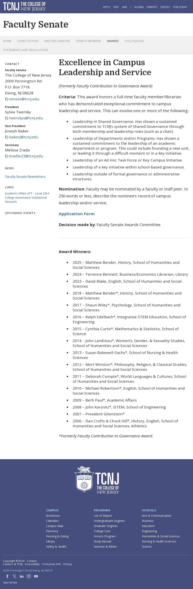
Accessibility (32, 564)
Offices (165, 7)
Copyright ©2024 (14, 561)
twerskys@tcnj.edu (26, 117)
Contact (32, 561)
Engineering (149, 531)
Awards (113, 41)
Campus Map (54, 526)
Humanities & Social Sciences (161, 536)
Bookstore (53, 515)
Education (148, 526)
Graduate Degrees (106, 526)
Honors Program (105, 536)
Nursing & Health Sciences (159, 541)
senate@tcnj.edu (24, 98)
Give (124, 7)
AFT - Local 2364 (38, 193)
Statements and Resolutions (25, 50)
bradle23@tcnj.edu (26, 156)
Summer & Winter (105, 546)
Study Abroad (102, 541)
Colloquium (134, 41)
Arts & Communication (156, 515)
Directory (52, 531)
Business (147, 521)
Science (147, 546)
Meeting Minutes (57, 41)
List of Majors (103, 515)
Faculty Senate (36, 24)
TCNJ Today (180, 7)
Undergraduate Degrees (109, 521)
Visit (116, 7)
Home (7, 41)
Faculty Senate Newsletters (25, 176)
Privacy (67, 564)
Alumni (139, 7)
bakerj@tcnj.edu (23, 137)
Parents (152, 7)
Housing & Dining (57, 536)
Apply (106, 7)
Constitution (27, 41)
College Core (102, 531)
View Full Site (10, 582)
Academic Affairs (15, 193)
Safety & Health (56, 546)
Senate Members (88, 41)
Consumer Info (51, 564)
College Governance (18, 197)
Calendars (52, 521)
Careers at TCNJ (12, 564)
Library (50, 541)
